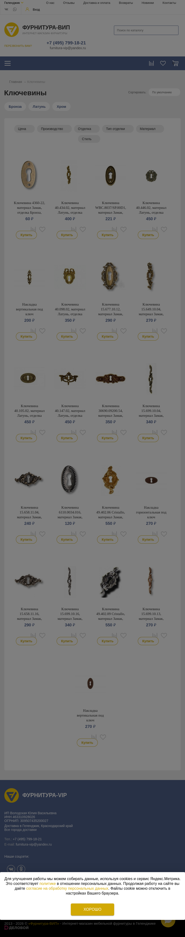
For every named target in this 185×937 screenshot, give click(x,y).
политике (48, 884)
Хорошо (92, 909)
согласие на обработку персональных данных (67, 888)
